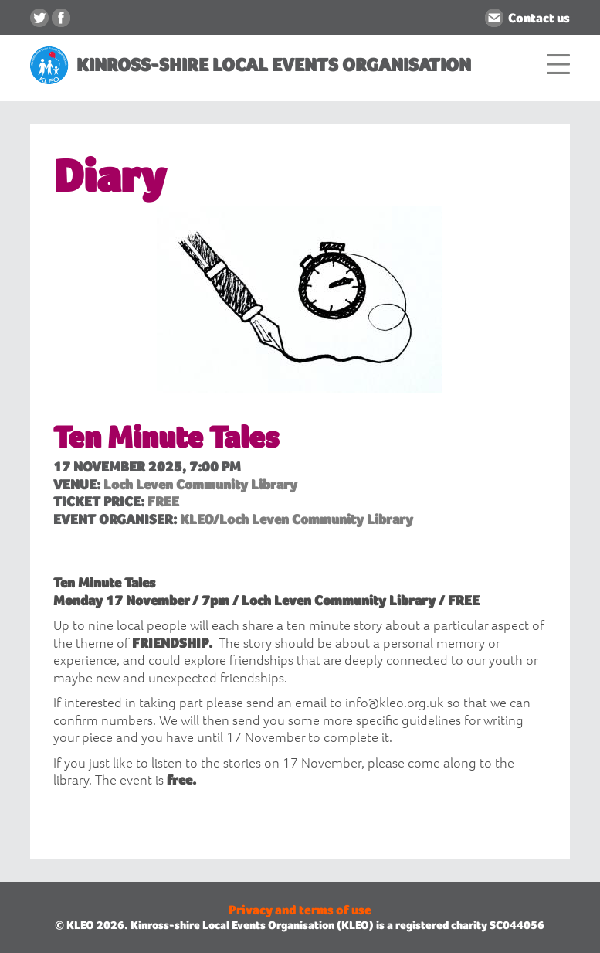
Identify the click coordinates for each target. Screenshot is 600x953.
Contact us (539, 18)
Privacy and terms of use (300, 909)
